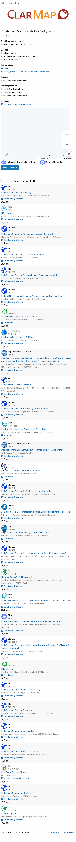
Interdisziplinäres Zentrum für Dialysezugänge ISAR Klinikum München (32, 449)
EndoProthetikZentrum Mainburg (16, 192)
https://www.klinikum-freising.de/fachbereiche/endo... (26, 71)
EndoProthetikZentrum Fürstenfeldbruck (19, 751)
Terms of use (44, 159)
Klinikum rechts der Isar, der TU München (19, 337)
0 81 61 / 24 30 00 (9, 68)
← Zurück (5, 35)
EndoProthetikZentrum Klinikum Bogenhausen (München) (27, 233)
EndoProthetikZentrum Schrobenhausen (19, 731)
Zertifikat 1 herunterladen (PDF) (16, 104)
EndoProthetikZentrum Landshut (16, 384)
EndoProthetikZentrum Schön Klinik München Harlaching (26, 491)
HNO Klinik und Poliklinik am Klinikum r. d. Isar (21, 316)
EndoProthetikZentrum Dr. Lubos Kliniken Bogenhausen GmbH (29, 275)
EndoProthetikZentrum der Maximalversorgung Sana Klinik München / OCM (34, 553)
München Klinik (8, 213)
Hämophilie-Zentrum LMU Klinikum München (21, 470)
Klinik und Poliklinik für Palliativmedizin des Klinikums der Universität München (35, 600)
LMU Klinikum (7, 669)
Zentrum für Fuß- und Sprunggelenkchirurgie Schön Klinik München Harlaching (36, 511)
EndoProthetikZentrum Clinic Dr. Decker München (23, 254)
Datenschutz (54, 832)
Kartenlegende (10, 167)
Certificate (7, 198)
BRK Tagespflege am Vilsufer (14, 772)
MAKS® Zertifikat (10, 778)
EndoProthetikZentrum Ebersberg (16, 710)
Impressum (69, 832)
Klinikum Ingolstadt (10, 813)
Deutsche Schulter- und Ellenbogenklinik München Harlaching (28, 532)
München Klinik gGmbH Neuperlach (17, 577)
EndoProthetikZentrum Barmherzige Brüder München (25, 408)
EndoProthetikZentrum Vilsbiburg (16, 792)
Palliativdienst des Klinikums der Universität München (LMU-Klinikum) (32, 621)
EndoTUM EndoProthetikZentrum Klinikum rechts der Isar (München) (32, 295)
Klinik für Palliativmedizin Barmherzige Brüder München (26, 429)
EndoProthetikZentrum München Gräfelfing (21, 689)
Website (18, 198)
